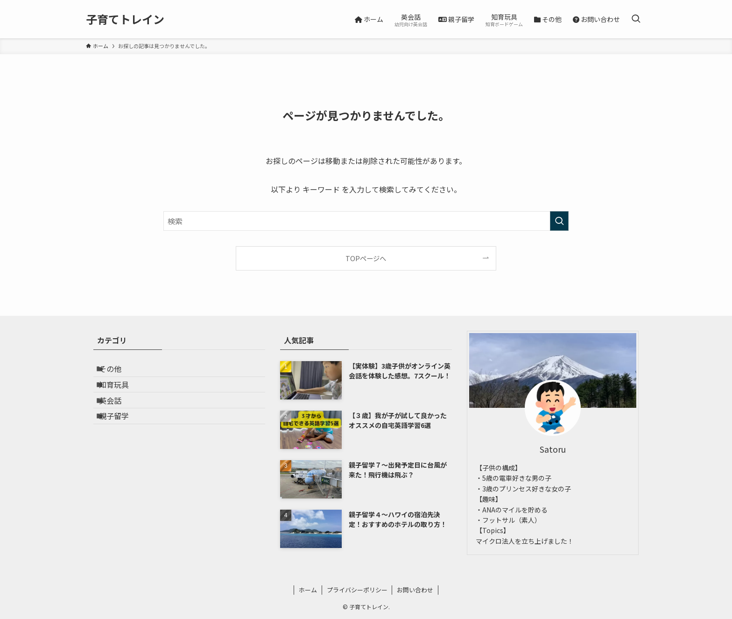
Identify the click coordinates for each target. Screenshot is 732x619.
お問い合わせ (415, 589)
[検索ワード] (366, 221)
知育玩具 (121, 393)
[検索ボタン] (636, 19)
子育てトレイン (125, 19)
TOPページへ (365, 258)
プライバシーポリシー (357, 589)
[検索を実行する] (559, 221)
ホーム (308, 589)
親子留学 (121, 438)
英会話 (117, 416)
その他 (117, 371)
